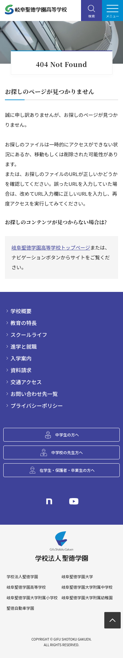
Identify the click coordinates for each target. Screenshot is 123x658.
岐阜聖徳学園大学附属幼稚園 (87, 598)
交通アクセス (26, 381)
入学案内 (20, 358)
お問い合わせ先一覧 (34, 393)
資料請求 (20, 370)
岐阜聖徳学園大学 (77, 577)
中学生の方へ (67, 434)
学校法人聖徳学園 (22, 577)
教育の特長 (23, 322)
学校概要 (20, 311)
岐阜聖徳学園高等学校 (26, 587)
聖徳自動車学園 (20, 608)
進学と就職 (23, 346)
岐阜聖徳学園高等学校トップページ (50, 247)
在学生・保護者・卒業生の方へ (66, 470)
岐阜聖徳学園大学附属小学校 (32, 598)
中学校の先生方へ (67, 452)
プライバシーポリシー (36, 405)
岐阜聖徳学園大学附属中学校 (87, 587)
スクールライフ (28, 334)
